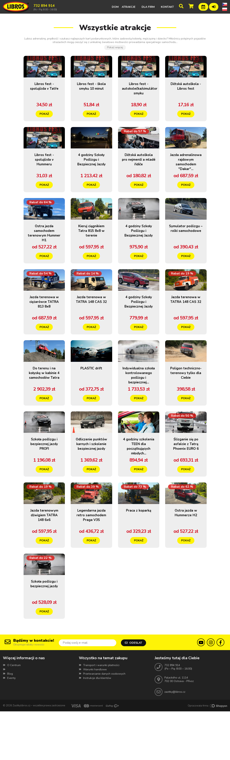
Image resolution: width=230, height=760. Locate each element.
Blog (8, 722)
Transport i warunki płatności (99, 714)
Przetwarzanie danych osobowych (102, 722)
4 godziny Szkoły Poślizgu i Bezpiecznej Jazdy (91, 174)
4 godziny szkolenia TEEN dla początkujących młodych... (138, 484)
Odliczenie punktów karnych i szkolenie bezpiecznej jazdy (91, 487)
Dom (115, 7)
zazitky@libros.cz (174, 740)
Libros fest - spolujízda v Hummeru (44, 171)
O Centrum (12, 714)
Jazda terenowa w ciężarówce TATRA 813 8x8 (44, 325)
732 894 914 (172, 714)
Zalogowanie (213, 6)
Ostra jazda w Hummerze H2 (185, 555)
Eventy (9, 726)
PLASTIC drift (91, 398)
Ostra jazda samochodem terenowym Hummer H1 (44, 251)
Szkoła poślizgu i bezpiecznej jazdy (44, 634)
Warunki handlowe (93, 718)
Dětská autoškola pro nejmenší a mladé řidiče (138, 174)
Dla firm (148, 7)
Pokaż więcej (115, 47)
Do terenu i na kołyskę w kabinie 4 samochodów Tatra (44, 407)
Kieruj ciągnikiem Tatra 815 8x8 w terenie (91, 248)
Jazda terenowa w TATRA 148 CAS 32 (91, 325)
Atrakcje (128, 7)
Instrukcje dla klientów (95, 726)
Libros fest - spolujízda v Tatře (44, 94)
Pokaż (44, 120)
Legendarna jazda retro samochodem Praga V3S (91, 560)
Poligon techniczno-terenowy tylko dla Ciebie (185, 405)
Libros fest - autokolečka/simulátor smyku (144, 94)
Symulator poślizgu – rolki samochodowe (186, 248)
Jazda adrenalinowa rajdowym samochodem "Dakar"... (185, 176)
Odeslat (133, 691)
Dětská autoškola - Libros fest (186, 94)
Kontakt (167, 7)
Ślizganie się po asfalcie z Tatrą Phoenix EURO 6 (185, 480)
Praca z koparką (138, 553)
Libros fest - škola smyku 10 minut (91, 94)
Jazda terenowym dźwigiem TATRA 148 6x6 (44, 560)
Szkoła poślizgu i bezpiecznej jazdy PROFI (44, 480)
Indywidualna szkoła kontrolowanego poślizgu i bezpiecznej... (138, 407)
